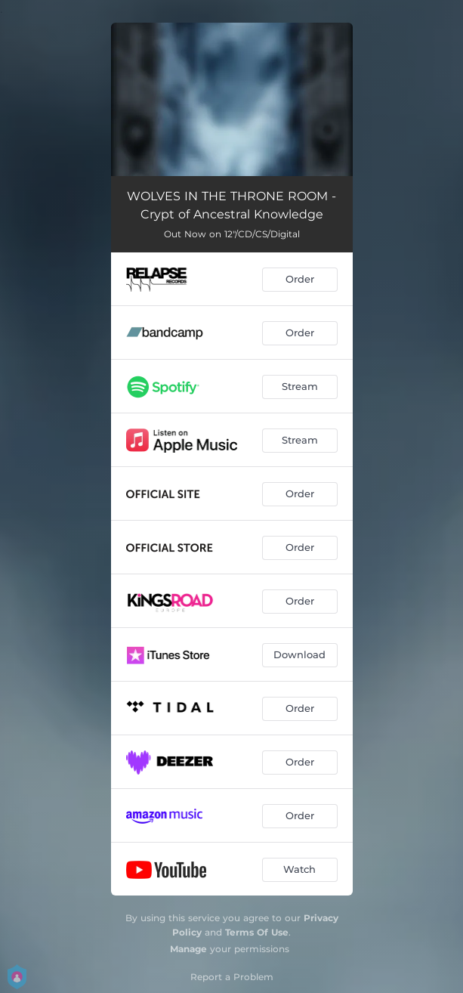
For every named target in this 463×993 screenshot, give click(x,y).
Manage (188, 948)
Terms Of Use (257, 932)
